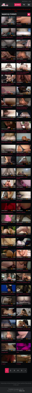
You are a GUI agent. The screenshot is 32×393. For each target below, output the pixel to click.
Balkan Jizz (21, 390)
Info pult (16, 385)
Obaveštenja (28, 383)
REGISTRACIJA (25, 1)
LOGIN (30, 1)
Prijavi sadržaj (20, 383)
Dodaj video (4, 383)
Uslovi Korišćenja (12, 383)
